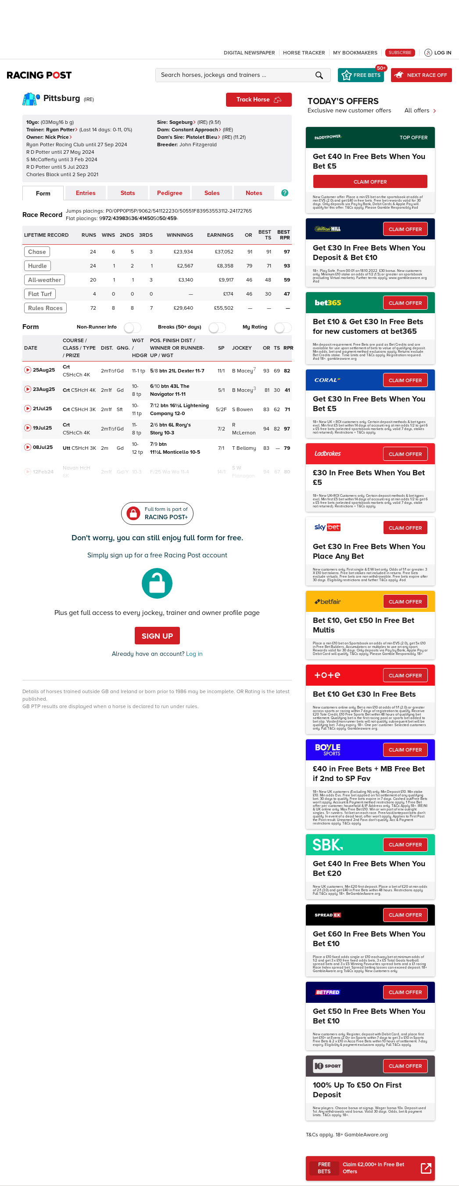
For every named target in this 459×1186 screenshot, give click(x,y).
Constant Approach (197, 130)
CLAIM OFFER (370, 182)
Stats (128, 193)
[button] (244, 75)
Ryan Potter (62, 130)
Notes (254, 193)
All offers (421, 110)
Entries (86, 193)
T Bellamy (244, 448)
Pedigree (170, 193)
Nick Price (58, 137)
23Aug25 (44, 389)
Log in (193, 654)
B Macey (242, 371)
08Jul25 (43, 447)
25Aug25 (44, 370)
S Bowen (242, 409)
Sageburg (182, 122)
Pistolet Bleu (203, 137)
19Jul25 (42, 428)
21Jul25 (42, 408)
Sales (212, 193)
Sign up (157, 636)
